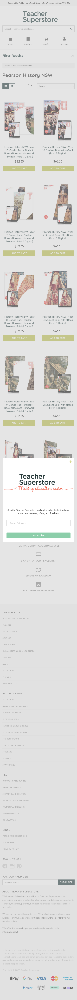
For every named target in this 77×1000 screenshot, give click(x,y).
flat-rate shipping (21, 928)
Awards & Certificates (14, 706)
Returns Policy (10, 813)
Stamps (6, 758)
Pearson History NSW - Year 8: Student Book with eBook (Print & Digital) (57, 319)
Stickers (7, 752)
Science (6, 638)
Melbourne (22, 896)
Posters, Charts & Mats (15, 732)
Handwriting (9, 683)
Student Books (10, 739)
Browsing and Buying (14, 781)
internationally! (10, 931)
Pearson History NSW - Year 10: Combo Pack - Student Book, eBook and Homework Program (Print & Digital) (19, 151)
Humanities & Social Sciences (18, 651)
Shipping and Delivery (14, 794)
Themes (6, 677)
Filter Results (12, 56)
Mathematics (9, 631)
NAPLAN (6, 657)
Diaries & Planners (12, 712)
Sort (30, 85)
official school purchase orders (47, 917)
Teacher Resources (13, 745)
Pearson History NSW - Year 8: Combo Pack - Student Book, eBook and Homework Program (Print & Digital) (19, 321)
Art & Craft (9, 670)
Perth (36, 896)
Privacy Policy (10, 849)
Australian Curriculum (15, 618)
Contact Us (9, 820)
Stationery (8, 765)
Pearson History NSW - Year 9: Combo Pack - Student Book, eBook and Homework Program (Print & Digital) (19, 406)
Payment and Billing (13, 807)
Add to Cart (19, 168)
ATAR (5, 664)
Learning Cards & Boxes (15, 726)
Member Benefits (11, 787)
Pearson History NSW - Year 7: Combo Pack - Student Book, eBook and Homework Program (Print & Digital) (19, 236)
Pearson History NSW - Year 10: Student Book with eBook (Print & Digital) (57, 150)
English (6, 625)
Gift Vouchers (10, 719)
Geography (8, 644)
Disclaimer (8, 842)
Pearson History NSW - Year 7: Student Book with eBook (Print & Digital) (57, 235)
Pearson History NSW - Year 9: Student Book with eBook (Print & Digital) (57, 404)
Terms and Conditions (14, 836)
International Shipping (15, 800)
